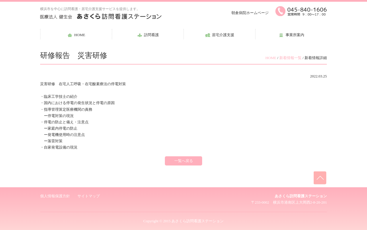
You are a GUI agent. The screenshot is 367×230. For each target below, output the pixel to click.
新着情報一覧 (290, 58)
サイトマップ (88, 196)
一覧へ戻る (183, 161)
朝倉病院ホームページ (250, 13)
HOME (270, 58)
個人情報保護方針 (55, 196)
